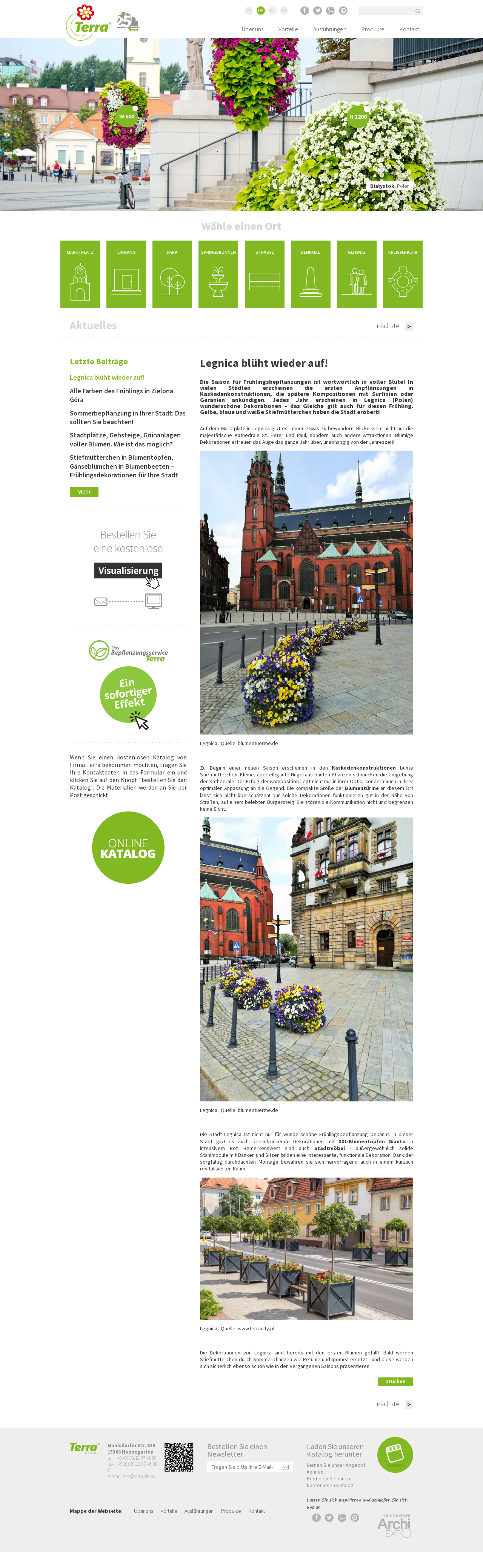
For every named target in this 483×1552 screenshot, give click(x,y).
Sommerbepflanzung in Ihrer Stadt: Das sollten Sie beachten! (128, 417)
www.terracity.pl (256, 1328)
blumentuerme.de (258, 743)
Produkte (373, 29)
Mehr (84, 491)
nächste (388, 325)
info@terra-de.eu (139, 1476)
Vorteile (288, 29)
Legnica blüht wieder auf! (107, 377)
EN (249, 10)
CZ (284, 10)
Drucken (395, 1381)
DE (260, 10)
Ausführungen (329, 29)
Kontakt (409, 29)
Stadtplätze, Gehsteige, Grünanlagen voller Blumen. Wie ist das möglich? (125, 439)
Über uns (252, 29)
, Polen (389, 185)
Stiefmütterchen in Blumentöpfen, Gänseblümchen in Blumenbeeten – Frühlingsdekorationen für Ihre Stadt (124, 466)
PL (272, 10)
